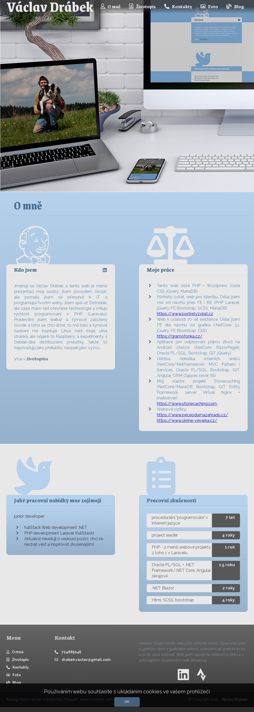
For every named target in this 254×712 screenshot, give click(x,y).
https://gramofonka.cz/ (179, 338)
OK (127, 702)
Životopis (142, 6)
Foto (209, 6)
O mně (110, 6)
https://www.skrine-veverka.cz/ (187, 423)
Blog (235, 6)
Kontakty (178, 6)
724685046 (68, 654)
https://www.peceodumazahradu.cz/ (192, 417)
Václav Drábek (49, 7)
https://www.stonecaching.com (187, 406)
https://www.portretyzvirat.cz (185, 316)
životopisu (37, 359)
